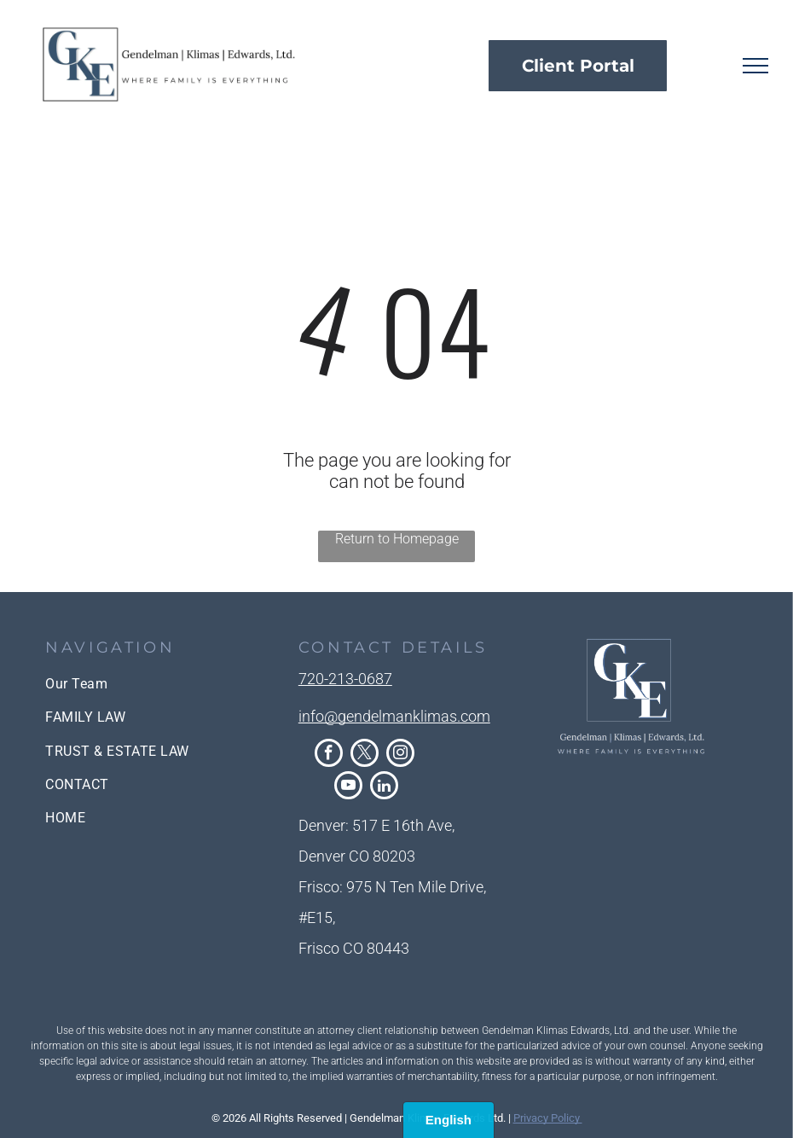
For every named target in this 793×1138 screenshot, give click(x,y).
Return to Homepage (397, 539)
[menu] (755, 66)
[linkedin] (384, 787)
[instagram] (400, 755)
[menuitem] (143, 683)
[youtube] (348, 787)
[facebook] (329, 755)
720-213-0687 (345, 679)
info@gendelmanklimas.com (394, 716)
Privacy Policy (547, 1118)
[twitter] (364, 755)
